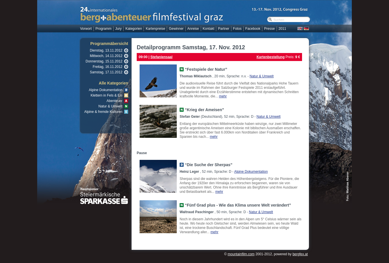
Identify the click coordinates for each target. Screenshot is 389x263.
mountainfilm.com (241, 254)
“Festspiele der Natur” (206, 69)
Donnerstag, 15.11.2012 (104, 61)
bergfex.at (300, 254)
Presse (269, 29)
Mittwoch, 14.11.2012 (106, 56)
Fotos (237, 29)
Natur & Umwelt (110, 106)
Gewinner (176, 29)
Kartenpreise (155, 29)
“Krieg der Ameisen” (204, 109)
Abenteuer (114, 101)
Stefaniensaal (161, 57)
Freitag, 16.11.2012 (107, 67)
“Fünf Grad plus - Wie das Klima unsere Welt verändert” (238, 205)
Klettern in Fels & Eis (106, 95)
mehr (223, 96)
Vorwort (86, 29)
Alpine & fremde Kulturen (103, 112)
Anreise (193, 29)
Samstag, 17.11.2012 (106, 72)
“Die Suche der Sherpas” (209, 164)
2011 (282, 29)
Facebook (253, 29)
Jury (118, 29)
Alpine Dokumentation (105, 90)
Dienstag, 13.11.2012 (106, 50)
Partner (223, 29)
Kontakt (209, 29)
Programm (104, 29)
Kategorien (133, 29)
